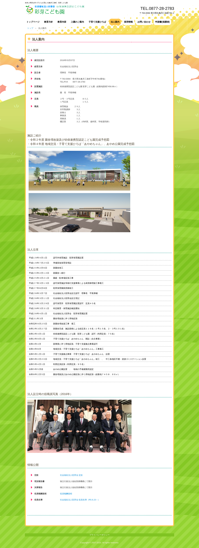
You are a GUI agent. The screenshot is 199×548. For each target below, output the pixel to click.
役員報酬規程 (66, 493)
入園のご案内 (77, 22)
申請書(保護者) (162, 22)
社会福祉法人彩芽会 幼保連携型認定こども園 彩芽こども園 (76, 10)
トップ (30, 28)
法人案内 (115, 22)
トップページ (32, 22)
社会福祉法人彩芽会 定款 (71, 475)
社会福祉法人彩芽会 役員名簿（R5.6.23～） (80, 500)
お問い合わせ (143, 22)
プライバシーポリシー (99, 535)
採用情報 (128, 22)
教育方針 (48, 22)
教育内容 (62, 22)
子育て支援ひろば (97, 22)
